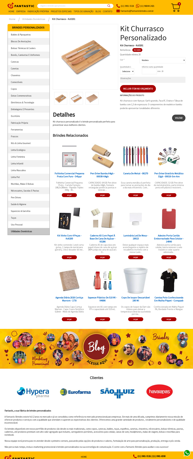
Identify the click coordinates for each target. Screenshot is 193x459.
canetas (15, 68)
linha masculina (18, 170)
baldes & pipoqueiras (21, 34)
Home (11, 11)
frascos (14, 136)
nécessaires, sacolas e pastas (25, 190)
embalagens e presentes (22, 109)
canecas (15, 61)
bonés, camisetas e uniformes (25, 55)
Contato (107, 11)
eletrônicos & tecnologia (22, 102)
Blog (98, 11)
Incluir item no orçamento (138, 88)
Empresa (20, 11)
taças (13, 217)
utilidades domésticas (21, 231)
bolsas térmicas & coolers (23, 48)
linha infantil (17, 163)
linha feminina (18, 156)
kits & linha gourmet (21, 143)
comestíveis (16, 82)
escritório (15, 116)
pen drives (16, 197)
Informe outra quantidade (152, 67)
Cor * (122, 59)
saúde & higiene (18, 204)
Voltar (178, 118)
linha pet (15, 177)
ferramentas (17, 129)
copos (14, 88)
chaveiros (15, 75)
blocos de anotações (21, 41)
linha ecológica (18, 150)
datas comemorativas (21, 95)
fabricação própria (19, 122)
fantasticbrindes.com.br (137, 10)
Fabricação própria (38, 11)
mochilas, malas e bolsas (22, 183)
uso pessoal (16, 224)
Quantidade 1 (125, 67)
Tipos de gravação (83, 11)
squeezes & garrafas (20, 211)
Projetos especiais (61, 11)
